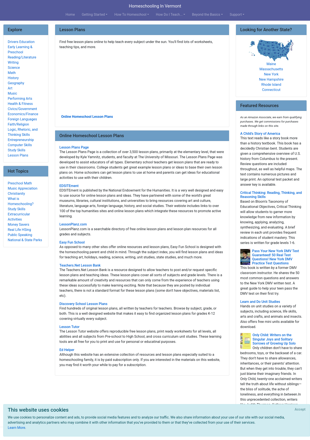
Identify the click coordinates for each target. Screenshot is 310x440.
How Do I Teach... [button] (169, 14)
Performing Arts (20, 99)
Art (10, 88)
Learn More (16, 428)
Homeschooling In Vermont (155, 6)
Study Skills (16, 150)
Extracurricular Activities (19, 216)
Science (14, 68)
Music (12, 93)
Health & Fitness (20, 104)
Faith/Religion (18, 124)
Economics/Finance (23, 114)
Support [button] (236, 14)
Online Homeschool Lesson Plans (87, 117)
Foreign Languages (22, 119)
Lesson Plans (18, 155)
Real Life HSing (19, 230)
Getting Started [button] (93, 14)
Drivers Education (21, 42)
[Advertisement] (142, 81)
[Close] (300, 409)
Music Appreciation (22, 188)
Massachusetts (271, 69)
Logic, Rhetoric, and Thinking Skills (23, 132)
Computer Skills (20, 145)
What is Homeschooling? (21, 201)
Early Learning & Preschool (20, 49)
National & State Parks (25, 240)
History (13, 78)
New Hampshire (271, 79)
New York (271, 74)
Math (12, 73)
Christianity (16, 194)
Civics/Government (22, 109)
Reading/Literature (22, 57)
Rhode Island (271, 85)
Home (70, 14)
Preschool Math (20, 183)
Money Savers (18, 224)
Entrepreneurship (21, 140)
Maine (271, 64)
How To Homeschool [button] (130, 14)
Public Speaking (20, 235)
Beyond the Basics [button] (206, 14)
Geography (16, 83)
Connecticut (271, 90)
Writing (13, 62)
